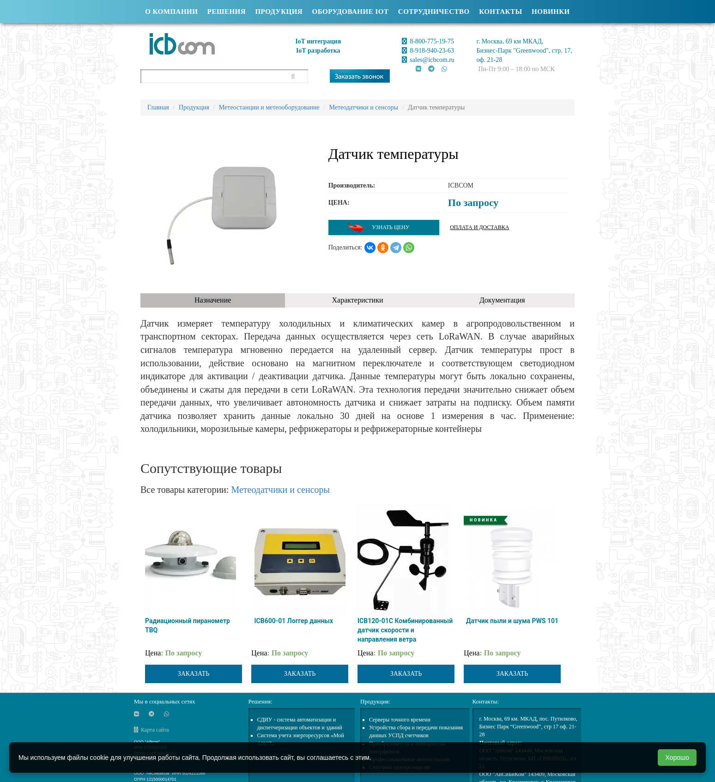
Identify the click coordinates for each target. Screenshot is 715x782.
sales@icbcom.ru (428, 59)
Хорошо (677, 757)
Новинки (551, 11)
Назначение (212, 300)
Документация (502, 300)
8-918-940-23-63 (428, 50)
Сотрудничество (434, 11)
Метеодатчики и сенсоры (280, 490)
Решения (226, 11)
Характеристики (357, 300)
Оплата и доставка (479, 227)
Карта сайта (151, 730)
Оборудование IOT (350, 11)
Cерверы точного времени (399, 719)
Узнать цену (378, 227)
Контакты (500, 11)
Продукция (279, 11)
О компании (171, 11)
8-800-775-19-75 (428, 41)
